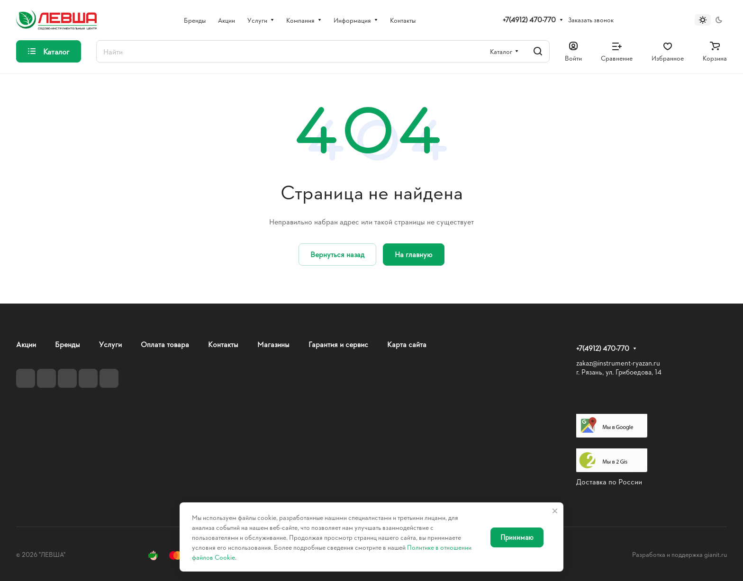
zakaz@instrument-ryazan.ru (618, 363)
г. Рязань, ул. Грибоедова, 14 (618, 372)
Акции (26, 344)
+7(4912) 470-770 (529, 20)
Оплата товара (165, 344)
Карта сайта (406, 344)
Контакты (223, 344)
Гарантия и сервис (338, 344)
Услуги (110, 344)
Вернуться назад (337, 254)
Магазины (273, 344)
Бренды (67, 344)
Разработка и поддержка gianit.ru (679, 554)
